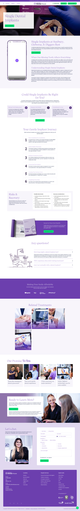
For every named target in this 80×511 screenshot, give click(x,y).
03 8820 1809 (8, 477)
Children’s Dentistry (45, 477)
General (43, 443)
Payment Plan (61, 484)
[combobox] (58, 436)
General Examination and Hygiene (47, 475)
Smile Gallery (61, 475)
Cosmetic (59, 443)
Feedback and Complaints (63, 487)
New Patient (44, 431)
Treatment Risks (61, 486)
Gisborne (25, 479)
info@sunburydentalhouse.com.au (12, 484)
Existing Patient (51, 431)
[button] (53, 252)
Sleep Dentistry (44, 448)
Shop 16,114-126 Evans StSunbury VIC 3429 (9, 489)
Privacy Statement (33, 508)
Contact (18, 3)
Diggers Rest (25, 481)
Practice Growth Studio (72, 508)
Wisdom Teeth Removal (45, 481)
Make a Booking (53, 440)
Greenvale (25, 484)
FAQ (59, 480)
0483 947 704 (8, 481)
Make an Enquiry (45, 440)
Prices (59, 482)
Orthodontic (44, 446)
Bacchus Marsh (26, 477)
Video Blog (60, 477)
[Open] (3, 3)
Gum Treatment (44, 482)
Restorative (60, 446)
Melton (24, 482)
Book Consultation (9, 25)
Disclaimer (28, 508)
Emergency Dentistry (45, 479)
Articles (59, 478)
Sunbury (24, 475)
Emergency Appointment (62, 448)
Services (7, 3)
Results (12, 3)
